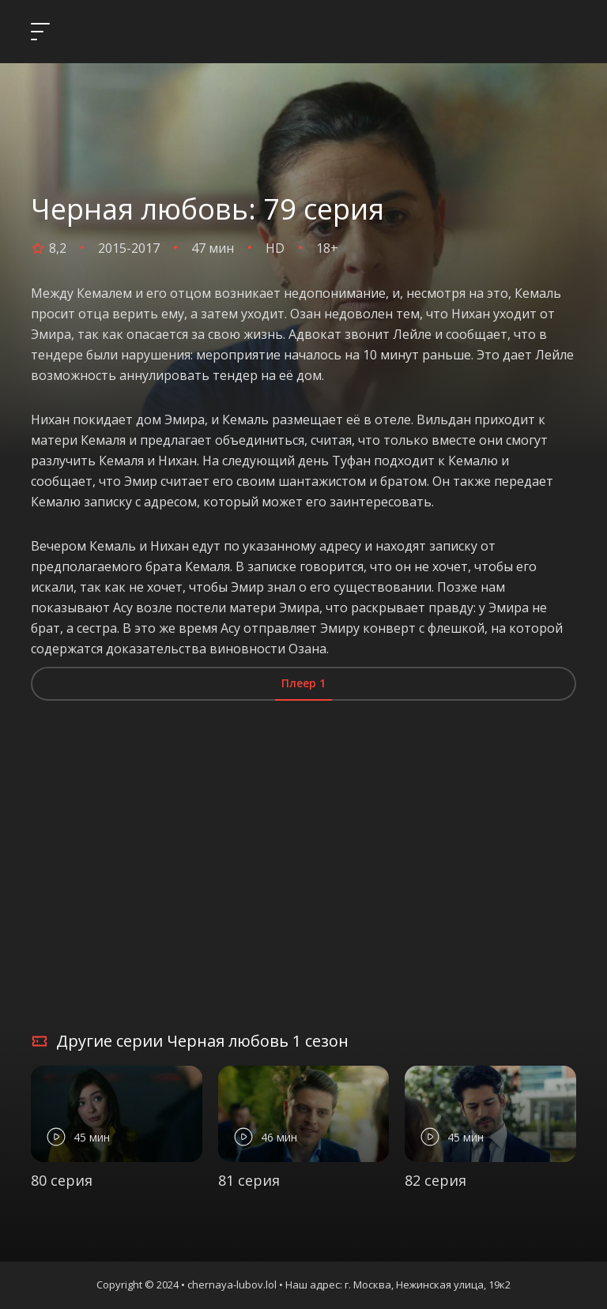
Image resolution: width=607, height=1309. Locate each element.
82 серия (435, 1180)
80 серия (61, 1180)
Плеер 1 (303, 682)
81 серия (249, 1180)
